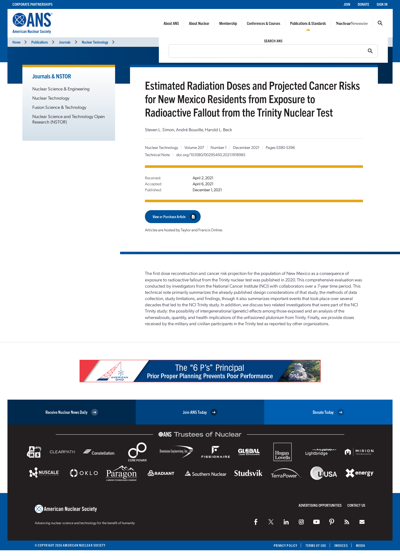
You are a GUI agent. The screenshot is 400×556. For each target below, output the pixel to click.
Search (380, 23)
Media (360, 545)
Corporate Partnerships (32, 4)
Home (16, 42)
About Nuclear (199, 23)
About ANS (171, 23)
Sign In (382, 4)
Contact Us (356, 505)
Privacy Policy (285, 545)
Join (347, 4)
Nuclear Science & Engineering (60, 88)
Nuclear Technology (95, 42)
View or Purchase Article (175, 216)
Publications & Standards (308, 23)
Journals (65, 42)
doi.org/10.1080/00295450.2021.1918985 (210, 154)
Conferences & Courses (263, 23)
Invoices (341, 545)
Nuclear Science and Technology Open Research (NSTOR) (68, 118)
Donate (363, 4)
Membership (228, 23)
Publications (39, 42)
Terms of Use (316, 545)
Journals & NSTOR (51, 76)
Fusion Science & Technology (59, 107)
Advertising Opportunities (320, 505)
